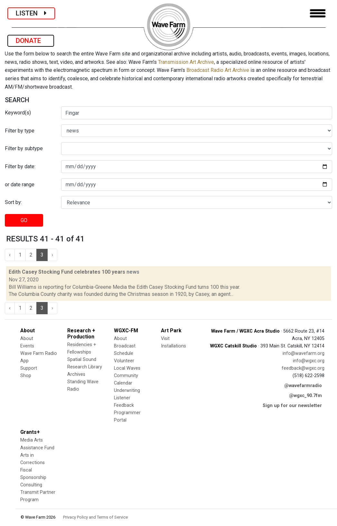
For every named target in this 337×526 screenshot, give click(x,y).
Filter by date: (20, 166)
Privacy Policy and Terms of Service (95, 517)
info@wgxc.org (308, 361)
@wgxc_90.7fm (305, 395)
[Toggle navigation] (318, 13)
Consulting (31, 485)
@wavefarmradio (303, 385)
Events (27, 346)
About (26, 338)
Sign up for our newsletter (292, 405)
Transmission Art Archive (186, 62)
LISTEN (31, 13)
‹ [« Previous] (10, 255)
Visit (165, 338)
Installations (173, 346)
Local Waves (127, 368)
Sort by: (13, 202)
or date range (19, 184)
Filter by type (19, 131)
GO (24, 220)
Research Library (84, 367)
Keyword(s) (18, 113)
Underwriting (127, 390)
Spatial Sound (81, 359)
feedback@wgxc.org (303, 368)
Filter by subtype (24, 148)
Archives (76, 374)
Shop (25, 375)
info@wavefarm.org (303, 353)
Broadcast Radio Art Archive (217, 70)
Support (28, 368)
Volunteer (124, 361)
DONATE (31, 40)
